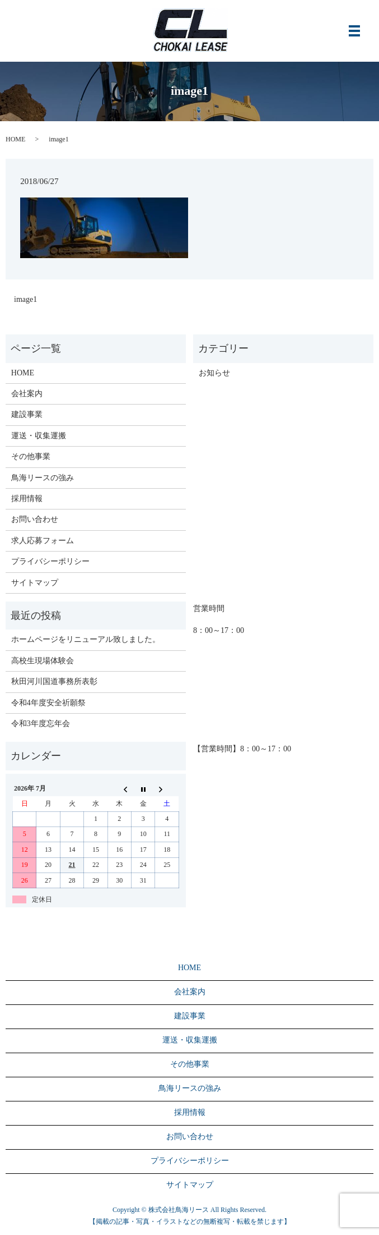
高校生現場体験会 (42, 660)
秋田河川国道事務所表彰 (54, 681)
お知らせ (214, 373)
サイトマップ (34, 583)
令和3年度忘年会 (40, 723)
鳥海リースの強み (42, 478)
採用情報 (27, 498)
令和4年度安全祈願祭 (48, 703)
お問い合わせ (34, 519)
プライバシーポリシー (50, 561)
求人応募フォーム (42, 540)
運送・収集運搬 (38, 435)
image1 (25, 299)
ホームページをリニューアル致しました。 (85, 639)
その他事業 (30, 456)
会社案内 (27, 393)
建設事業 (27, 414)
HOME (15, 139)
